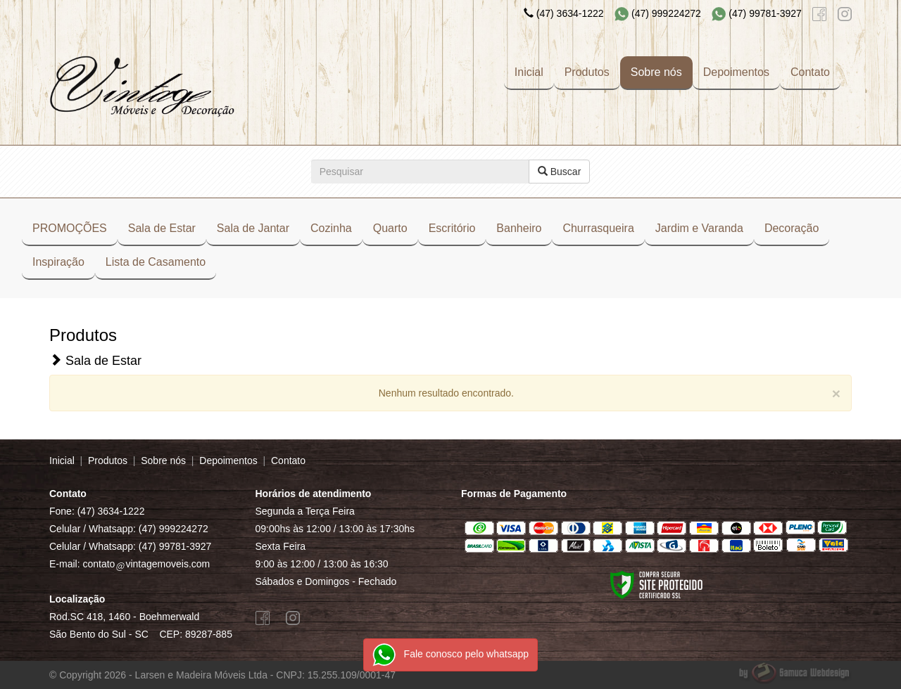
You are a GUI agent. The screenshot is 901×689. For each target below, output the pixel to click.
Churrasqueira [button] (598, 228)
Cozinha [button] (331, 228)
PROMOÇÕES (69, 228)
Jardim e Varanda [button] (699, 228)
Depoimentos (736, 72)
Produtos (587, 72)
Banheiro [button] (518, 228)
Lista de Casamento (156, 262)
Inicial (529, 72)
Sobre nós (656, 72)
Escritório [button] (452, 228)
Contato (810, 72)
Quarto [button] (390, 228)
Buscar (559, 171)
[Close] (836, 393)
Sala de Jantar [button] (253, 228)
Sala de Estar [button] (162, 228)
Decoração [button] (791, 228)
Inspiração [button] (58, 262)
